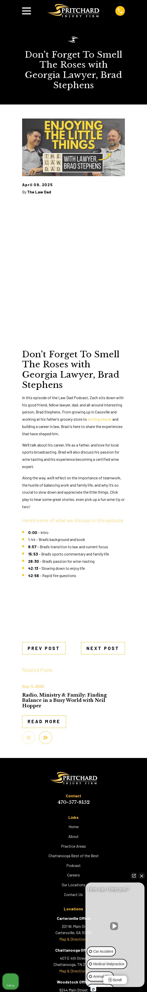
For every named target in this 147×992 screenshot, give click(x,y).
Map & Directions (73, 939)
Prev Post (44, 648)
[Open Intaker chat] (93, 989)
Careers (73, 874)
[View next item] (45, 737)
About (73, 836)
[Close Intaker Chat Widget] (141, 875)
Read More (44, 721)
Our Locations (73, 884)
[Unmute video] (115, 926)
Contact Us (73, 894)
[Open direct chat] (133, 875)
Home (74, 826)
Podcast (73, 865)
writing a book (100, 419)
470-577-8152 (74, 802)
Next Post (102, 648)
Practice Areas (73, 846)
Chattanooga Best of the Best (73, 855)
